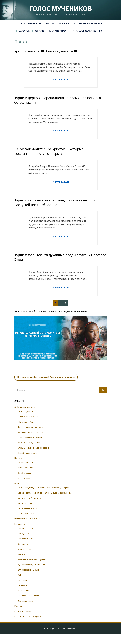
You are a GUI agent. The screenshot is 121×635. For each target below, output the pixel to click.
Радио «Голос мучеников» (29, 443)
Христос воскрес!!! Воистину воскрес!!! (45, 51)
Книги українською (26, 539)
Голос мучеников (60, 8)
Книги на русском (25, 529)
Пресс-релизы (24, 479)
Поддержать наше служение (88, 23)
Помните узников (25, 468)
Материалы (24, 31)
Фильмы (21, 555)
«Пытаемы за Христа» (27, 422)
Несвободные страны (27, 454)
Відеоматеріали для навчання (31, 565)
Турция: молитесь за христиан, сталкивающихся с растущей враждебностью (55, 202)
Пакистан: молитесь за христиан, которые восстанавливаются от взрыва (48, 151)
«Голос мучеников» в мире (30, 438)
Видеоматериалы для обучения (32, 560)
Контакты (40, 31)
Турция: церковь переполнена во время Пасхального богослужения (57, 100)
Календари (22, 581)
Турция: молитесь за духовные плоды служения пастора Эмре (60, 257)
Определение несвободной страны (34, 448)
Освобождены (24, 473)
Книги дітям (23, 544)
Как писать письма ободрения (87, 31)
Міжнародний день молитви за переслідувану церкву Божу (44, 493)
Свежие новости (25, 463)
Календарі (22, 586)
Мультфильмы (24, 550)
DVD (20, 576)
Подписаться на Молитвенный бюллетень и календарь (46, 378)
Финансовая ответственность (31, 433)
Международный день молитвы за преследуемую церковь (44, 488)
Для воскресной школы (28, 570)
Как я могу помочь (58, 31)
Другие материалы (26, 602)
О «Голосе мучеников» (30, 23)
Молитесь (64, 23)
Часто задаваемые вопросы (30, 428)
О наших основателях (28, 417)
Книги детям (23, 534)
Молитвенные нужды (27, 509)
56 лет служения (25, 412)
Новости (50, 23)
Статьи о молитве (26, 514)
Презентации (23, 591)
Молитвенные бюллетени (29, 499)
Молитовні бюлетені (27, 504)
